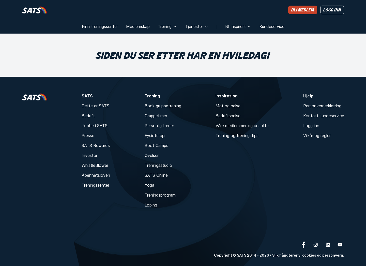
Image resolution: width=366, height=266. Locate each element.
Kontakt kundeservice (323, 115)
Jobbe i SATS (95, 125)
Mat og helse (228, 105)
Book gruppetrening (163, 105)
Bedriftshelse (228, 115)
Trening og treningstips (237, 135)
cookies (309, 255)
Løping (151, 205)
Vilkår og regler (317, 135)
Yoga (149, 185)
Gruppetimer (156, 115)
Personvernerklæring (322, 105)
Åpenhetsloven (96, 175)
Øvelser (152, 155)
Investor (89, 155)
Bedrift (88, 115)
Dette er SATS (95, 105)
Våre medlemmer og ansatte (242, 125)
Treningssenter (95, 185)
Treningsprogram (160, 195)
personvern (332, 255)
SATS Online (156, 175)
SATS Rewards (96, 145)
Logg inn (311, 125)
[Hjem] (34, 9)
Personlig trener (159, 125)
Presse (88, 135)
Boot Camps (156, 145)
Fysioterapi (155, 135)
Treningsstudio (158, 165)
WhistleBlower (95, 165)
